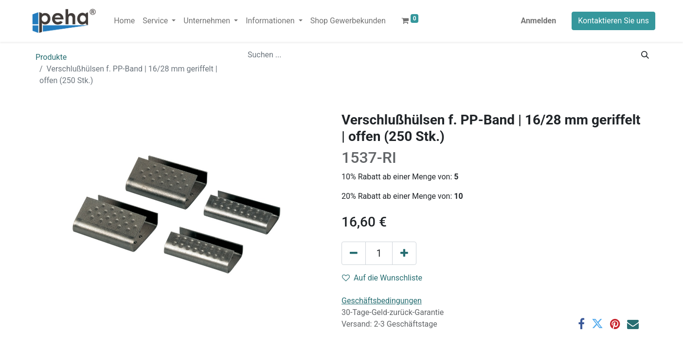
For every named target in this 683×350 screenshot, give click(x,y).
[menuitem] (124, 21)
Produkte (51, 57)
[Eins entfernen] (354, 253)
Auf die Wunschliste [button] (382, 277)
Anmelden (538, 20)
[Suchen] (645, 55)
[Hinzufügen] (404, 253)
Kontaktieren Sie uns (613, 20)
